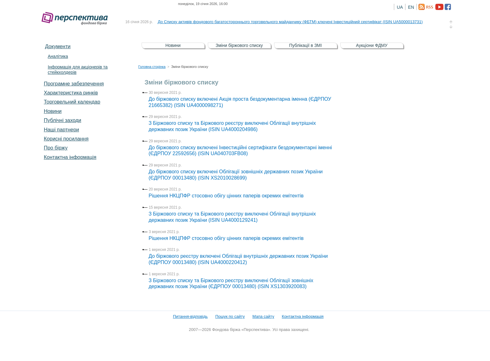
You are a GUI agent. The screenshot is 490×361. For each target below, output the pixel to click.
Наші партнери (61, 129)
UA (400, 7)
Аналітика (58, 56)
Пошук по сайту (230, 316)
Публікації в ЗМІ (305, 45)
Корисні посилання (66, 138)
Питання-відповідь (190, 316)
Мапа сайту (263, 316)
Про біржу (56, 147)
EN (411, 7)
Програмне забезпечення (74, 83)
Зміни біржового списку (239, 45)
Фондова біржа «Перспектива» (77, 18)
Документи (58, 46)
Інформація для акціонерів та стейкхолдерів (78, 69)
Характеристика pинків (71, 92)
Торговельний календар (72, 101)
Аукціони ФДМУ (372, 45)
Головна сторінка (152, 67)
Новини (53, 111)
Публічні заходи (62, 120)
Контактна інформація (70, 157)
